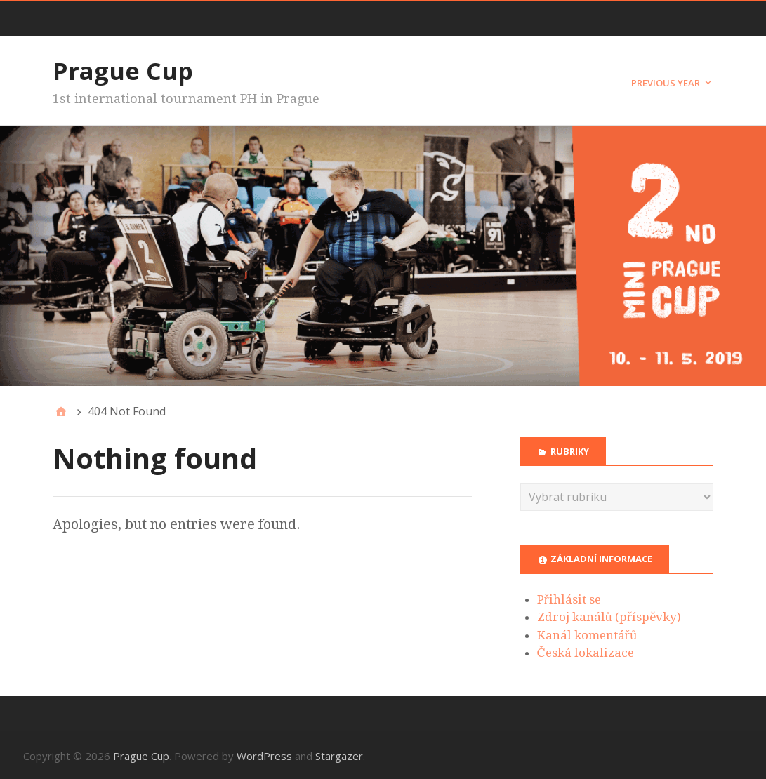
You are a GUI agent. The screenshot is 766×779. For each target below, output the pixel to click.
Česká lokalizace (585, 653)
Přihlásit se (569, 599)
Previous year (665, 82)
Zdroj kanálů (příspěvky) (609, 617)
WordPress (264, 756)
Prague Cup (123, 71)
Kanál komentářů (587, 635)
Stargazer (339, 756)
